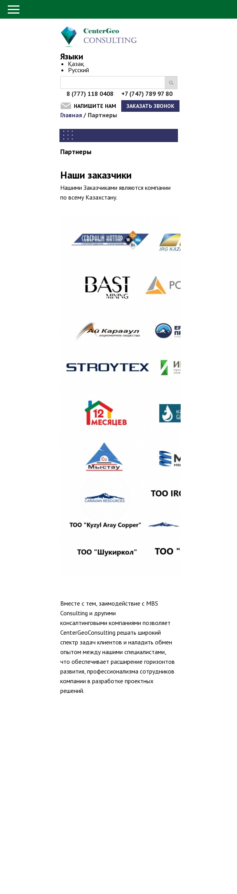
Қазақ (76, 64)
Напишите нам (95, 105)
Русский (78, 70)
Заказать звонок (150, 105)
